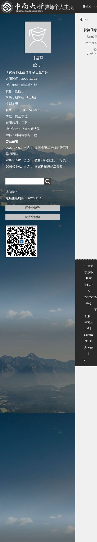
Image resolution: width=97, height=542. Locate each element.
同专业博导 (32, 207)
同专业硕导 (32, 217)
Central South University (89, 347)
